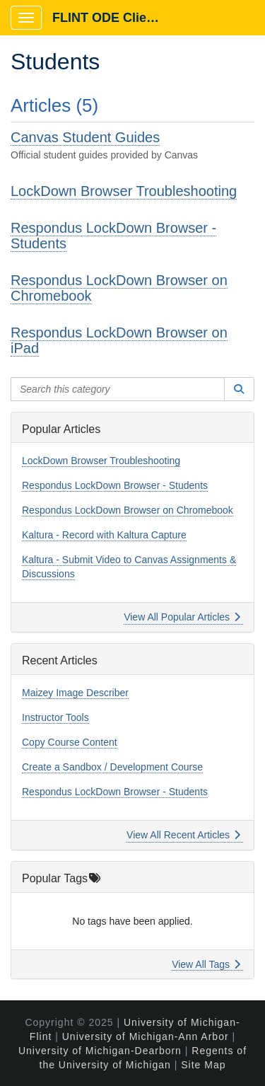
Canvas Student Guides (85, 137)
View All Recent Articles (183, 835)
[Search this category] (118, 389)
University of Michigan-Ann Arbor (145, 1036)
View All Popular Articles (182, 617)
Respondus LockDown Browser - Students (113, 235)
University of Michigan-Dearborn (100, 1050)
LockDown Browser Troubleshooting (124, 191)
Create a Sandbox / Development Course (112, 767)
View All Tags (206, 964)
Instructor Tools (55, 717)
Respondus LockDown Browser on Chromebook (119, 288)
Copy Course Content (69, 742)
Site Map (203, 1064)
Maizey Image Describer (75, 692)
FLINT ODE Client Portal (114, 18)
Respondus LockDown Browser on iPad (119, 340)
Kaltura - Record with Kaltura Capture (104, 535)
